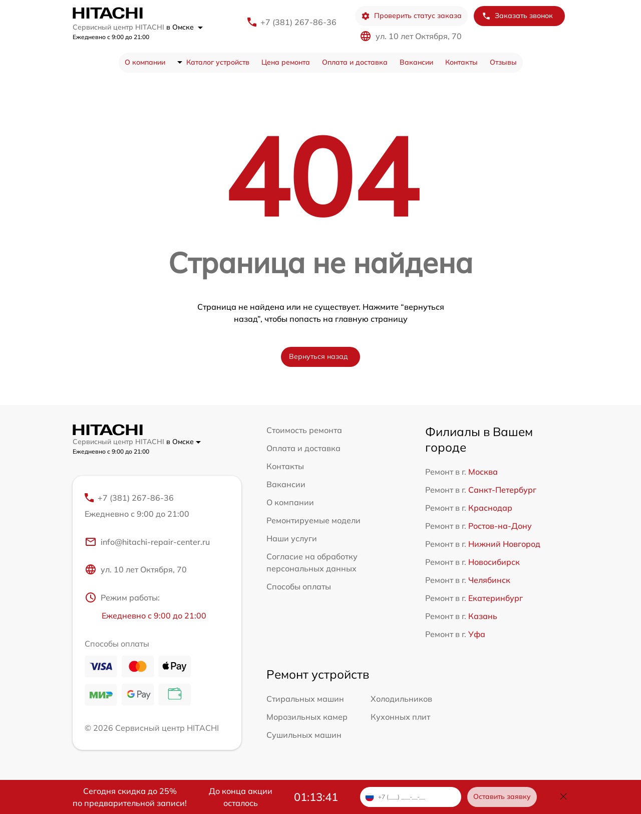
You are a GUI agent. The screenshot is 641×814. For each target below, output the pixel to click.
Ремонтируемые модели (313, 520)
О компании (145, 62)
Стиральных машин (305, 699)
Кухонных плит (400, 717)
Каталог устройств (217, 62)
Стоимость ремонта (304, 430)
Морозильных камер (307, 717)
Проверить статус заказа (411, 16)
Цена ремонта (285, 62)
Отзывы (503, 62)
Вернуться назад (318, 356)
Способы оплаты (298, 586)
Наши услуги (291, 538)
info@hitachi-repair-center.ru (147, 542)
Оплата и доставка (355, 62)
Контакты (461, 62)
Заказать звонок (517, 16)
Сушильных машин (304, 735)
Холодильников (401, 699)
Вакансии (416, 62)
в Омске (184, 27)
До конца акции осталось (240, 797)
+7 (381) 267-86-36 (298, 22)
